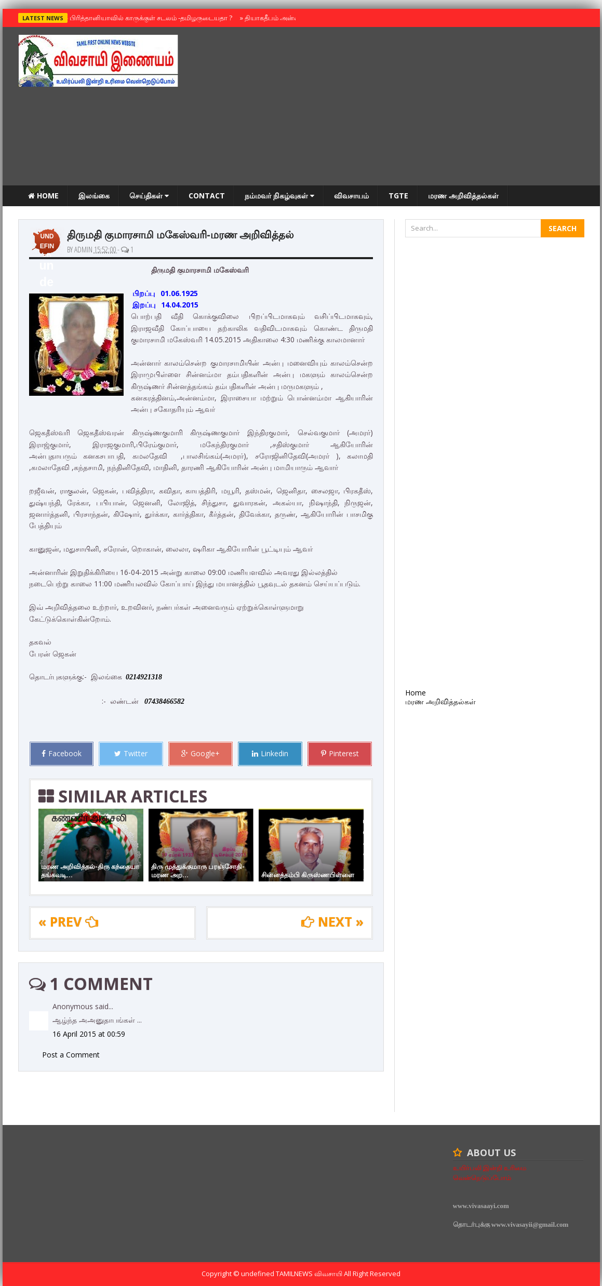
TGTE (398, 195)
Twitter (131, 753)
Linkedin (270, 753)
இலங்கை (94, 195)
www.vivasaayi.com (481, 1206)
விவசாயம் (351, 195)
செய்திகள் (149, 195)
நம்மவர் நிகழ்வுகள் (279, 195)
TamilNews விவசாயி (310, 1273)
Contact (207, 195)
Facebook (62, 753)
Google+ (200, 753)
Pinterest (340, 753)
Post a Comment (71, 1055)
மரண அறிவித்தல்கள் (463, 195)
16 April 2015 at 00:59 (88, 1034)
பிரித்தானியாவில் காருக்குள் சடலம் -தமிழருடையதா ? (148, 17)
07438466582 (164, 701)
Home (43, 195)
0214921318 (144, 677)
